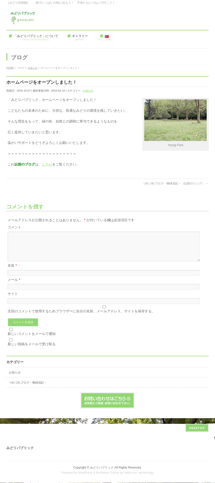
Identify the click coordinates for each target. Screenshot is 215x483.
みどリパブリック (102, 467)
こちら (47, 164)
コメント (14, 227)
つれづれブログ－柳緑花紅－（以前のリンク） (175, 183)
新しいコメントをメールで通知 (32, 340)
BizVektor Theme (107, 473)
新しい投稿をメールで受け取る (32, 350)
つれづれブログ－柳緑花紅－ (28, 388)
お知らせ (88, 90)
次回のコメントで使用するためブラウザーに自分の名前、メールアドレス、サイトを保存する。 (81, 317)
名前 (12, 271)
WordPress (85, 473)
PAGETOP (197, 428)
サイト (13, 300)
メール (14, 286)
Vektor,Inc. (131, 473)
